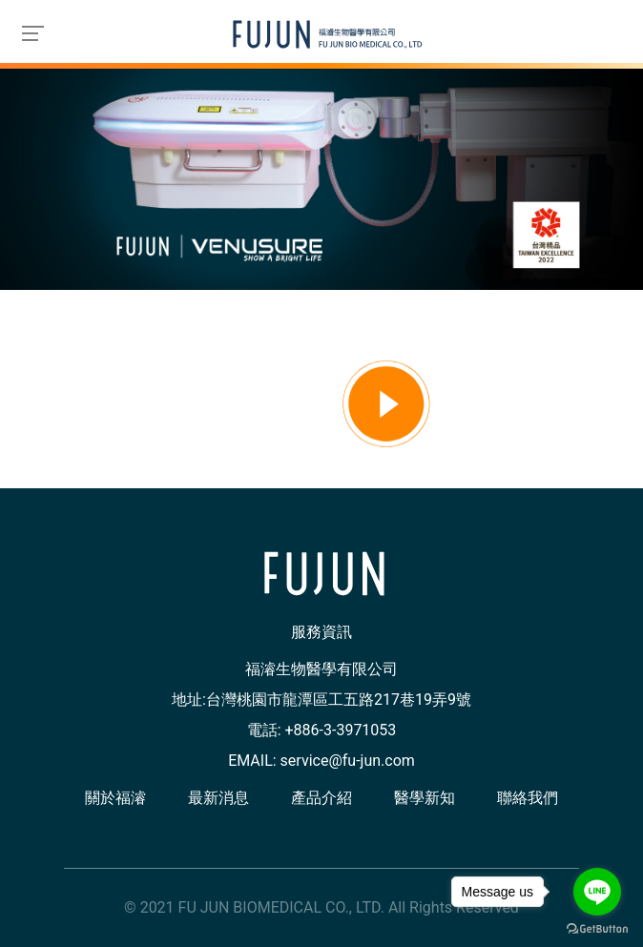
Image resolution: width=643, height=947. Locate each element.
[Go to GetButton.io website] (597, 928)
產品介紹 (321, 798)
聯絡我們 (527, 798)
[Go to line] (597, 892)
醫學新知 (424, 798)
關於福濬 (115, 798)
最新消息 (218, 798)
